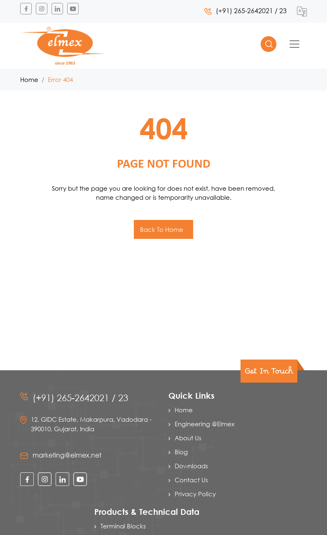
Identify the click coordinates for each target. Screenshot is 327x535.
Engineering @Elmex (204, 424)
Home (29, 79)
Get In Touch (269, 373)
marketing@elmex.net (67, 455)
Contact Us (191, 480)
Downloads (191, 466)
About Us (188, 438)
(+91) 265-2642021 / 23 (245, 10)
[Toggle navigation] (294, 44)
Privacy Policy (195, 494)
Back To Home (162, 229)
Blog (181, 452)
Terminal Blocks (123, 526)
